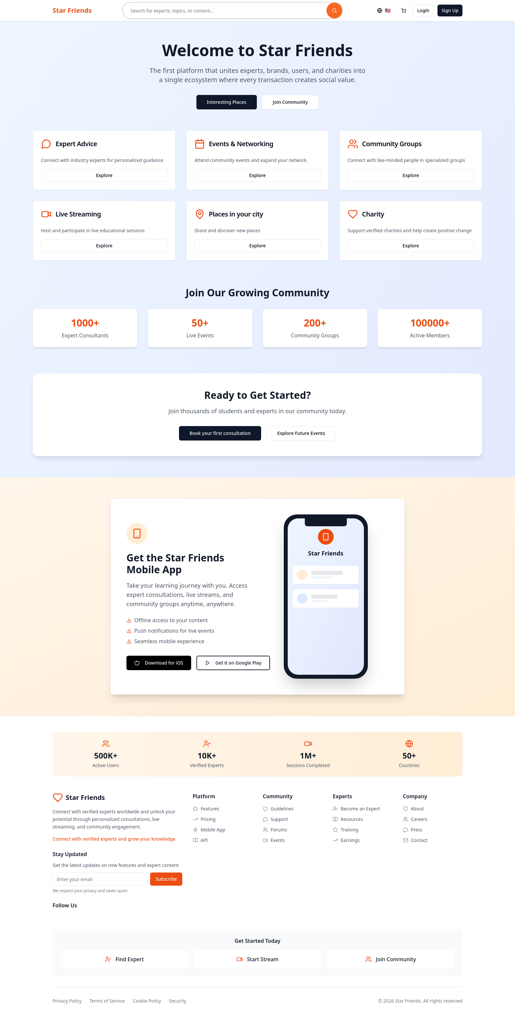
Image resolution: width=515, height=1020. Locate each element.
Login (423, 10)
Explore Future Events (301, 433)
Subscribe (166, 879)
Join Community (290, 102)
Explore (104, 175)
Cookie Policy (147, 1001)
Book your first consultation (220, 433)
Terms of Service (107, 1001)
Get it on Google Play (233, 663)
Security (177, 1001)
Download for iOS (158, 663)
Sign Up (450, 10)
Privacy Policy (67, 1001)
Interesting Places (226, 102)
